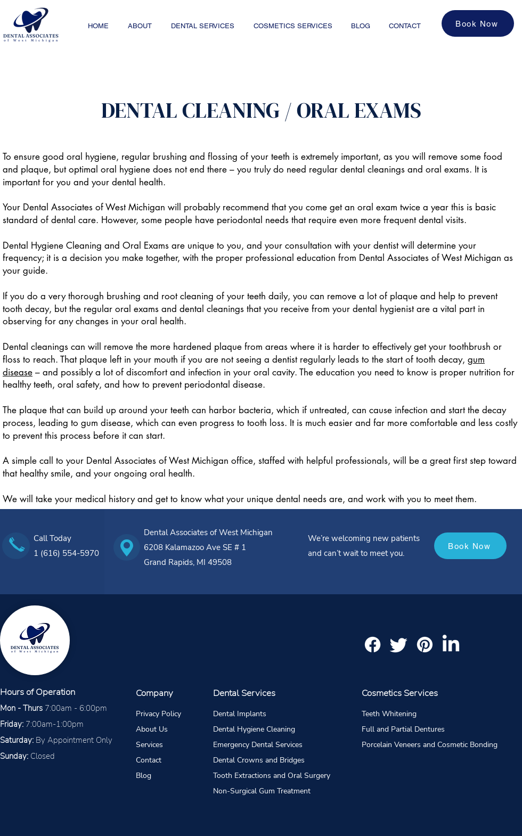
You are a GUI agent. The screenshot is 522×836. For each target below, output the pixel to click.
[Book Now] (478, 23)
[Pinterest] (424, 644)
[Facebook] (372, 644)
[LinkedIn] (451, 644)
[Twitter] (398, 644)
